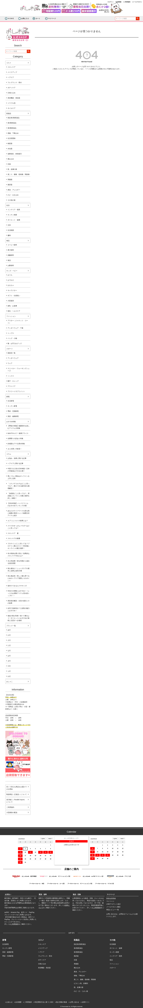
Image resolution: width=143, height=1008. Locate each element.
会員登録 (118, 2)
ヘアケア (11, 77)
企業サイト (86, 1002)
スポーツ (9, 349)
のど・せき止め (13, 195)
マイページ (50, 18)
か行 (9, 635)
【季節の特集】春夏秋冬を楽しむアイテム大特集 (18, 427)
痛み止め (11, 159)
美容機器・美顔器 (14, 98)
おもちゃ (11, 285)
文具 (9, 225)
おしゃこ (9, 681)
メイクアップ (12, 72)
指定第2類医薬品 (13, 118)
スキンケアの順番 (14, 538)
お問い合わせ (74, 1002)
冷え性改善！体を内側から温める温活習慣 (18, 562)
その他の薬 (11, 200)
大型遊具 (11, 301)
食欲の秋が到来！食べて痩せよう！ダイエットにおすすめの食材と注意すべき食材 (18, 618)
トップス (11, 333)
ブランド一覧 (11, 626)
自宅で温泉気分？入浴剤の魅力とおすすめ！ (18, 609)
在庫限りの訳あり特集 (15, 438)
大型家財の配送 (11, 812)
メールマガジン (137, 2)
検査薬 (10, 143)
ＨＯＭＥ (9, 18)
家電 (7, 397)
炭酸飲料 (11, 255)
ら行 (9, 671)
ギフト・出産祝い (14, 295)
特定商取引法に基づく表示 (44, 1002)
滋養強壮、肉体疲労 (15, 154)
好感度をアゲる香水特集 (16, 444)
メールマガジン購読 (113, 907)
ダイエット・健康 (14, 220)
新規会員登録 (111, 898)
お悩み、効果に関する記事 (17, 458)
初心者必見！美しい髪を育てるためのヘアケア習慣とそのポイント (18, 578)
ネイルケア (11, 108)
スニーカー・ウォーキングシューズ (18, 370)
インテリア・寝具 (14, 210)
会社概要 (18, 1002)
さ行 (9, 640)
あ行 (9, 630)
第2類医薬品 (12, 123)
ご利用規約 (127, 2)
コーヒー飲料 (12, 245)
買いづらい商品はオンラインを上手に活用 (18, 477)
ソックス (11, 376)
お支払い (8, 894)
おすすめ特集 (11, 421)
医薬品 (8, 113)
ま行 (9, 661)
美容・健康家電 (13, 416)
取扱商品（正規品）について (16, 794)
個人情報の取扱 (61, 1002)
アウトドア (11, 386)
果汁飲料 (11, 250)
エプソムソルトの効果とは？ (18, 521)
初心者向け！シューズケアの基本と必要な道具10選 (18, 570)
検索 (137, 18)
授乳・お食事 (12, 306)
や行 (9, 666)
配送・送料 (43, 894)
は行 (9, 656)
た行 (9, 645)
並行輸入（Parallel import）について (16, 801)
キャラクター (12, 290)
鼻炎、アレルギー (14, 190)
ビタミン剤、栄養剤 (81, 983)
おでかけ (11, 280)
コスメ (8, 63)
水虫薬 (10, 149)
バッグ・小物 (12, 338)
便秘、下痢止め (13, 133)
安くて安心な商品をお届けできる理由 (16, 788)
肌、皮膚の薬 (12, 169)
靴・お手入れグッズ (15, 343)
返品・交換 (77, 894)
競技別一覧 (11, 353)
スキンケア (11, 67)
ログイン (111, 2)
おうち (10, 275)
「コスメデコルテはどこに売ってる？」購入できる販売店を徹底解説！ (18, 486)
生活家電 (11, 401)
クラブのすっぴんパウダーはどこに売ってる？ (18, 527)
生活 (7, 205)
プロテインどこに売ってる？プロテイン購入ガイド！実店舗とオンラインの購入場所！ (18, 546)
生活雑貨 (11, 230)
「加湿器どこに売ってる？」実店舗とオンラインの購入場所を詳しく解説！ (18, 496)
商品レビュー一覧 (112, 910)
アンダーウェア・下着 (15, 328)
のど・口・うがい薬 (81, 991)
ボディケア (11, 88)
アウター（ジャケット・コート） (18, 322)
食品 (7, 241)
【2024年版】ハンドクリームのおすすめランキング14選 (18, 504)
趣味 (9, 235)
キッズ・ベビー (11, 271)
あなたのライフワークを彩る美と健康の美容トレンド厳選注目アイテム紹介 (18, 513)
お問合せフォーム (125, 914)
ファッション (11, 316)
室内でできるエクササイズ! (17, 586)
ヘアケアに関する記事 (15, 463)
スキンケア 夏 (13, 533)
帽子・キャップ (13, 381)
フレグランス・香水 (15, 82)
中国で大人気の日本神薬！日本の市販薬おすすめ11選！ (18, 470)
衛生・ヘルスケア (14, 311)
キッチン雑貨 (12, 215)
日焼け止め (11, 93)
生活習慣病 (11, 138)
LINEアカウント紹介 (113, 904)
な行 (9, 650)
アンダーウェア (13, 358)
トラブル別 (11, 103)
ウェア (10, 363)
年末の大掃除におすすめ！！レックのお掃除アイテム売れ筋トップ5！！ (18, 593)
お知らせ (9, 1002)
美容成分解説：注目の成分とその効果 (18, 602)
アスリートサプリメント (16, 391)
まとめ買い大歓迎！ (15, 449)
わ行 (9, 676)
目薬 (9, 164)
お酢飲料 (11, 265)
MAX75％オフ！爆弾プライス (18, 433)
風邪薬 (10, 185)
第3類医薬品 (12, 128)
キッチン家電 (12, 406)
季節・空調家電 (13, 411)
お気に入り (23, 18)
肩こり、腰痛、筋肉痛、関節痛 (18, 174)
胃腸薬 (10, 179)
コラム (8, 454)
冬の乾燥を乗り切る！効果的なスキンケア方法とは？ (18, 555)
